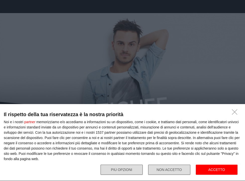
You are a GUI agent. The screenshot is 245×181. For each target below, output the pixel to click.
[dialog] (122, 142)
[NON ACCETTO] (236, 113)
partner (29, 122)
